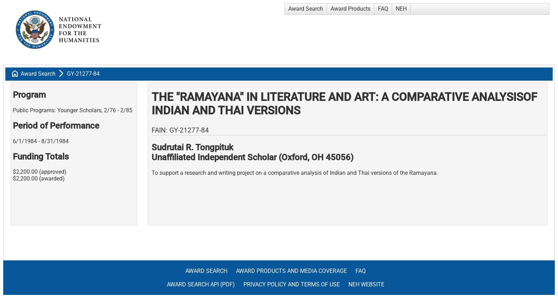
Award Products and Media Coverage (291, 271)
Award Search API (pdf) (201, 284)
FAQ (383, 8)
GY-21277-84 (83, 73)
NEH (401, 8)
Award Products (350, 8)
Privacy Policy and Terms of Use (291, 284)
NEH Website (366, 284)
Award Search (305, 8)
